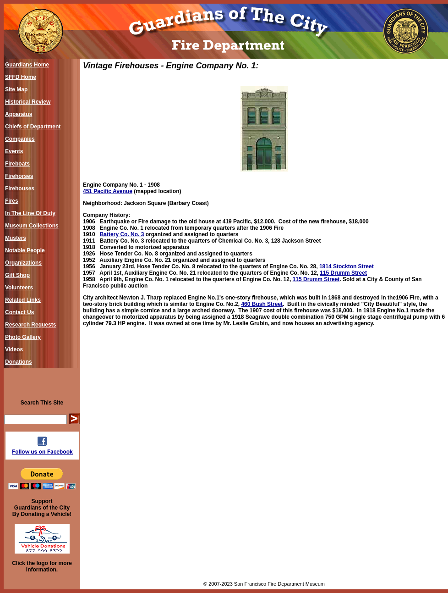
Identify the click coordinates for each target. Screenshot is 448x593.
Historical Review (27, 102)
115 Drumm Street (343, 273)
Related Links (23, 300)
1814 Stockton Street (346, 266)
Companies (20, 139)
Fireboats (17, 164)
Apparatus (18, 114)
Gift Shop (17, 275)
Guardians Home (27, 64)
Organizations (23, 263)
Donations (18, 362)
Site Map (16, 89)
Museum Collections (32, 225)
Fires (11, 201)
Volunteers (19, 287)
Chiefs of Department (32, 126)
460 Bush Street (262, 304)
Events (14, 151)
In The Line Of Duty (30, 213)
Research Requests (30, 324)
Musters (15, 238)
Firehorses (19, 176)
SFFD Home (20, 77)
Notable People (25, 250)
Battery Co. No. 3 (122, 234)
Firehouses (19, 188)
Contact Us (19, 312)
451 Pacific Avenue (107, 191)
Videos (14, 349)
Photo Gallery (23, 337)
